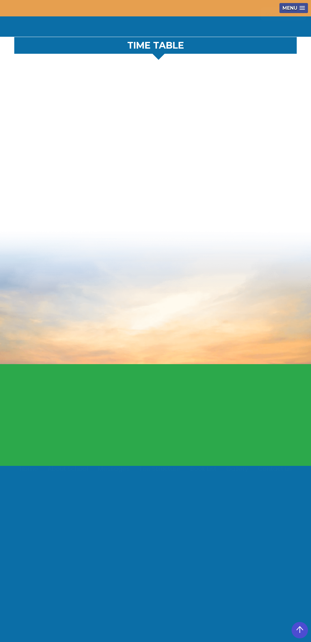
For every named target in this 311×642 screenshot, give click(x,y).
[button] (293, 8)
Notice (197, 24)
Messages (114, 472)
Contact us (275, 472)
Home (28, 472)
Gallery (237, 472)
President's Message (165, 421)
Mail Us (150, 445)
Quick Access (281, 26)
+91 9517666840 (157, 24)
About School (68, 472)
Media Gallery (208, 480)
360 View (235, 24)
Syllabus (202, 492)
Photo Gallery (208, 456)
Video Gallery (208, 468)
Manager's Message (165, 433)
